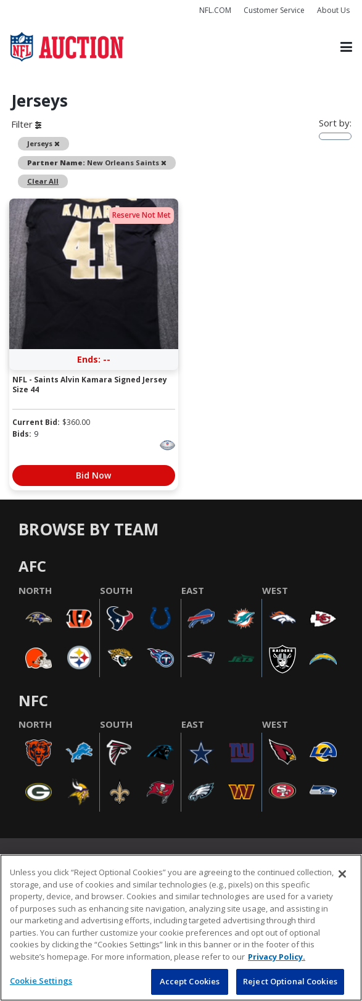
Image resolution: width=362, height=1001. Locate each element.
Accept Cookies (190, 981)
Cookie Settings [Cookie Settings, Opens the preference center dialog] (41, 980)
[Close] (342, 874)
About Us (333, 10)
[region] (181, 927)
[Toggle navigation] (346, 46)
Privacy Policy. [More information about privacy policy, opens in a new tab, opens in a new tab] (276, 956)
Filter (26, 124)
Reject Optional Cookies (290, 981)
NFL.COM (215, 10)
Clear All (43, 181)
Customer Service (274, 10)
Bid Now (93, 475)
